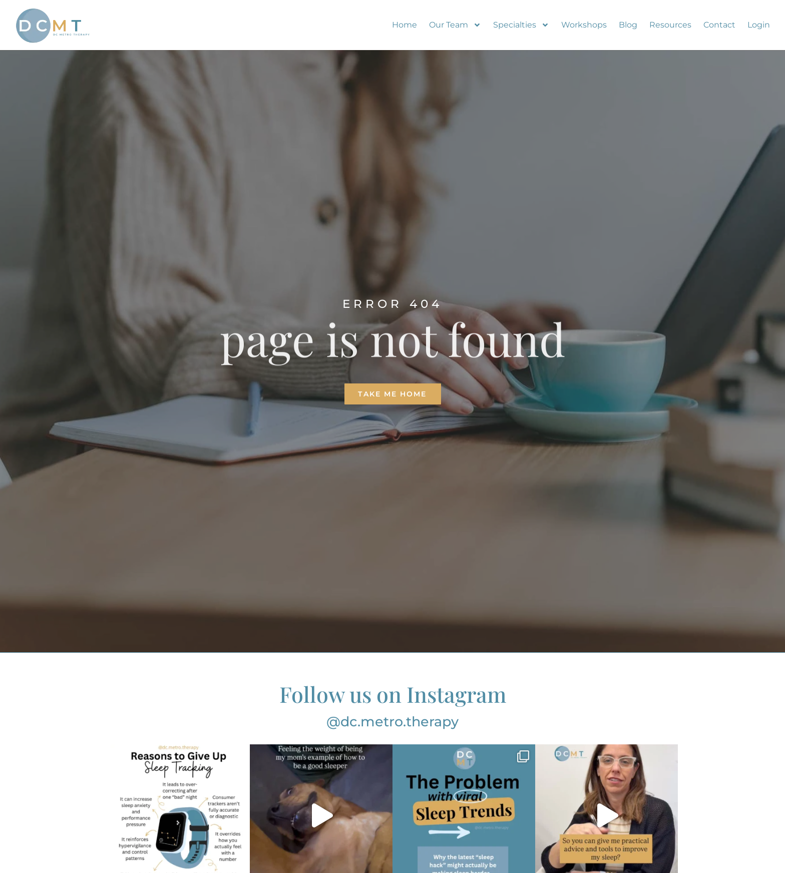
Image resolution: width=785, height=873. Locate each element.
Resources (670, 25)
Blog (628, 25)
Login (758, 25)
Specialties (521, 25)
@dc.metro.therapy (392, 721)
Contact (719, 25)
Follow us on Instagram (392, 693)
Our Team (455, 25)
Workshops (584, 25)
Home (404, 25)
